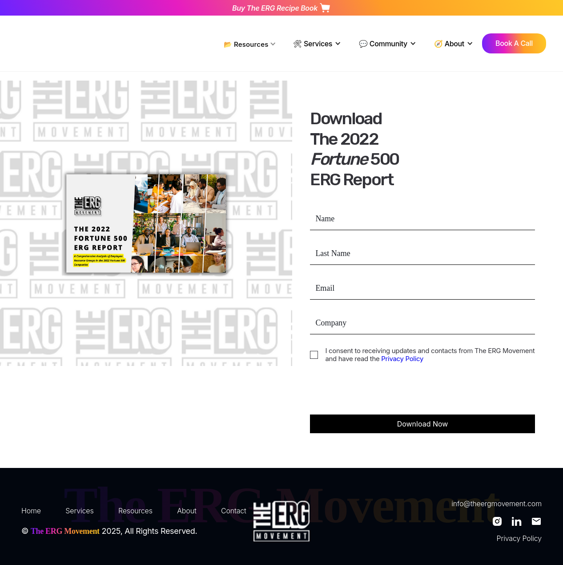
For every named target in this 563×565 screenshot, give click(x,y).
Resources (135, 510)
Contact (233, 510)
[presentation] (377, 393)
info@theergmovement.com (496, 503)
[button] (250, 43)
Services (79, 510)
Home (31, 510)
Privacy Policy (401, 358)
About (186, 510)
